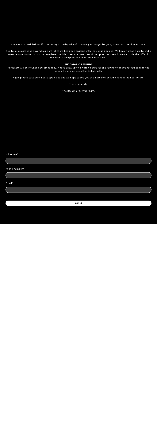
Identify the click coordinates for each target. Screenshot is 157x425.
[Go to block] (78, 21)
